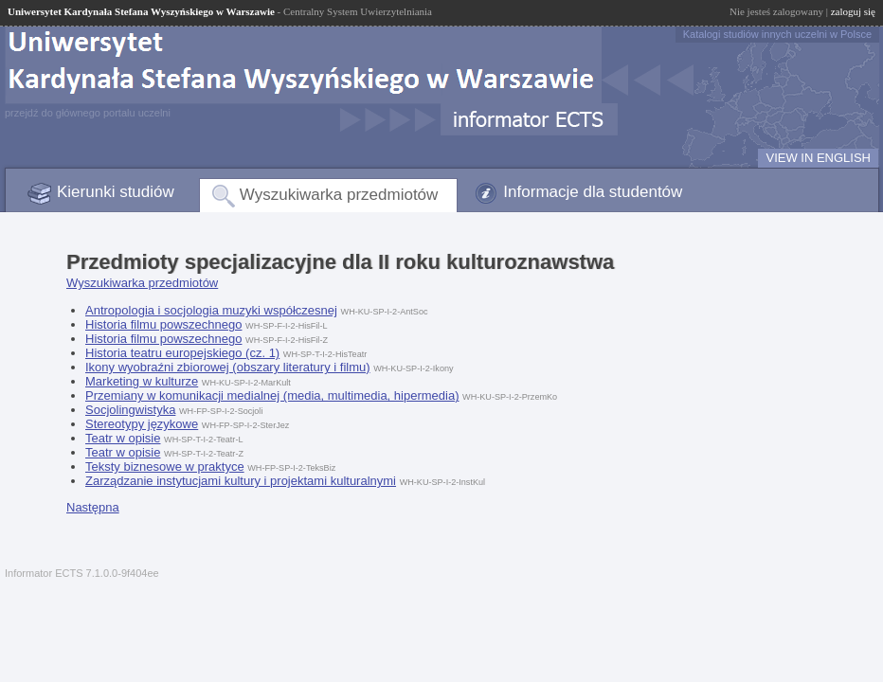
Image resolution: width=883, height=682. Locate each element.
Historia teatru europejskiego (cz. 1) (182, 353)
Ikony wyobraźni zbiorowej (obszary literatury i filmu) (227, 367)
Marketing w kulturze (141, 381)
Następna (92, 507)
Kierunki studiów (115, 192)
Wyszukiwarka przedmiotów (339, 195)
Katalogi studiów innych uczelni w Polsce (777, 34)
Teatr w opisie (122, 438)
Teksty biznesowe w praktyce (164, 466)
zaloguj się (853, 11)
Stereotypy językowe (141, 424)
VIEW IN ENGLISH (818, 158)
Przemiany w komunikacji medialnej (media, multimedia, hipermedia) (272, 395)
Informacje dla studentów (592, 192)
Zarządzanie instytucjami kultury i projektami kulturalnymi (240, 481)
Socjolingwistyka (130, 410)
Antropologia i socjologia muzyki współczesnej (211, 310)
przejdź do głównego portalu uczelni (88, 112)
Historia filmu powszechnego (163, 324)
